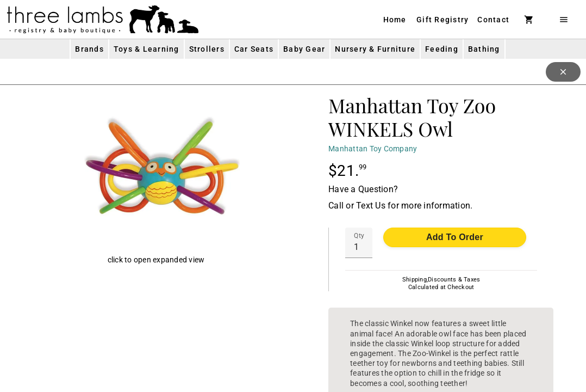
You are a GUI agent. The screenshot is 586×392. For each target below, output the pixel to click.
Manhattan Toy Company (372, 148)
